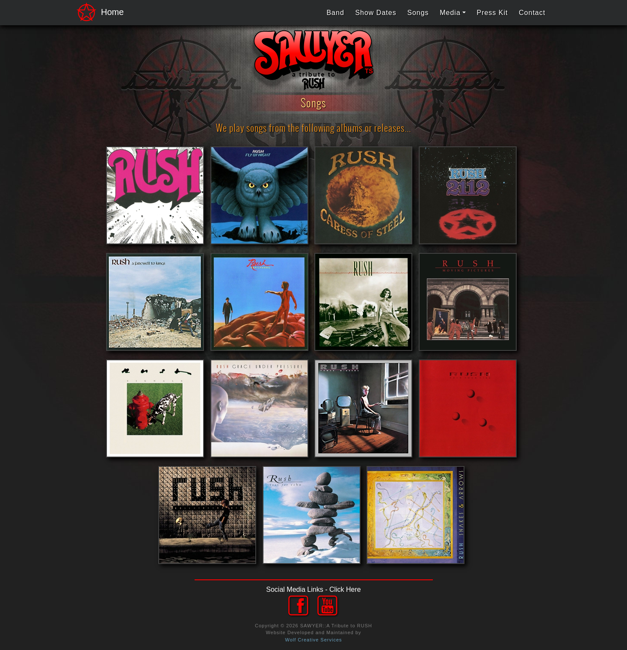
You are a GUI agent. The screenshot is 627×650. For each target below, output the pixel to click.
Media (450, 12)
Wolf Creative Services (313, 639)
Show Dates (375, 12)
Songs (418, 12)
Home (97, 12)
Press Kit (492, 12)
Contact (532, 12)
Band (335, 12)
